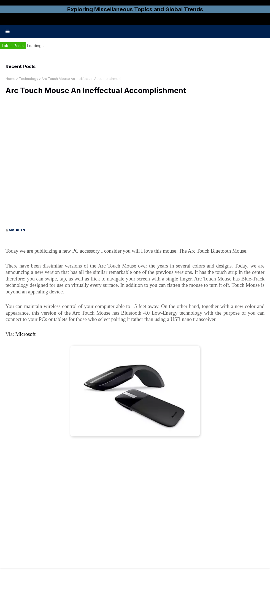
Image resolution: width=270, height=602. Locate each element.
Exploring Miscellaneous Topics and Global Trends (135, 9)
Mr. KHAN (17, 230)
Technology (28, 79)
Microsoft (25, 334)
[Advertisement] (64, 164)
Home (10, 79)
